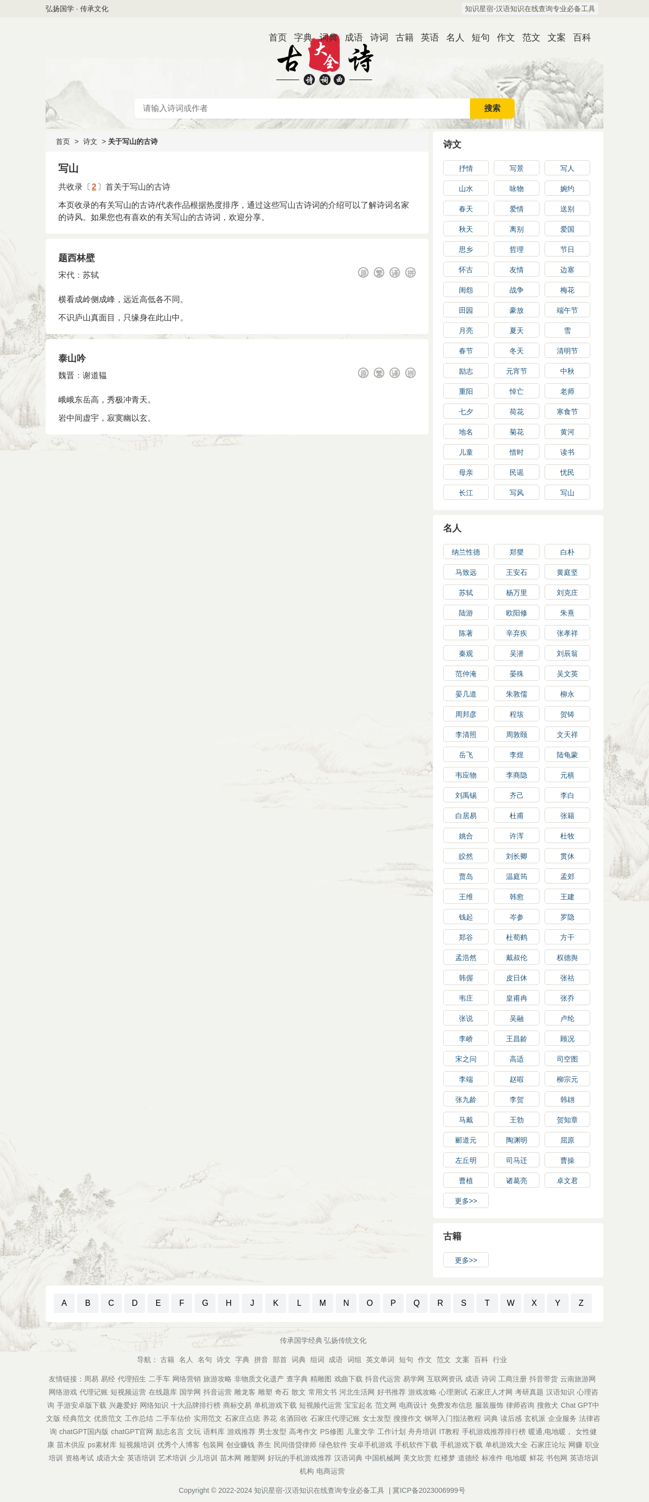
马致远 (466, 572)
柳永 (567, 694)
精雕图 (321, 1379)
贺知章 (567, 1120)
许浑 (517, 836)
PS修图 (332, 1431)
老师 (567, 391)
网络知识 (154, 1405)
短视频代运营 (320, 1405)
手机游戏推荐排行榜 (494, 1431)
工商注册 (512, 1379)
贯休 (567, 856)
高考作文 (303, 1431)
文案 (553, 37)
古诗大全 (324, 57)
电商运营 (330, 1471)
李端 (466, 1079)
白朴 (567, 552)
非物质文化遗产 (259, 1379)
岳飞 (466, 755)
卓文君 (567, 1181)
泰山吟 (72, 358)
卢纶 (567, 1018)
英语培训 (141, 1458)
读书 (567, 452)
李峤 (466, 1039)
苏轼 (91, 275)
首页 (274, 37)
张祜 (567, 978)
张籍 (567, 816)
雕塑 (265, 1392)
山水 (466, 189)
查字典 (297, 1379)
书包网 (556, 1458)
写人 (567, 168)
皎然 (466, 856)
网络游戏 (63, 1392)
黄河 (567, 432)
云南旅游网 (578, 1379)
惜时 (517, 452)
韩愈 (517, 897)
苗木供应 (71, 1445)
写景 (517, 168)
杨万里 (516, 593)
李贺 (517, 1099)
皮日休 (516, 978)
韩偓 (466, 978)
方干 (567, 937)
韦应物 (466, 775)
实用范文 (208, 1418)
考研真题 (529, 1392)
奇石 (282, 1392)
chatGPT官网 (132, 1431)
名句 (205, 1360)
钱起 (466, 917)
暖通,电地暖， (550, 1431)
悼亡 (517, 391)
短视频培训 (137, 1445)
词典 (324, 37)
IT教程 (449, 1431)
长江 (466, 493)
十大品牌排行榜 (196, 1405)
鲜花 (536, 1458)
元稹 (567, 775)
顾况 (567, 1039)
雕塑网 (254, 1458)
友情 (517, 270)
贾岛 (466, 876)
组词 (317, 1360)
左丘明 (466, 1160)
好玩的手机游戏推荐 (300, 1458)
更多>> (466, 1201)
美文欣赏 (417, 1458)
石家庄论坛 (548, 1445)
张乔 (567, 998)
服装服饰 (489, 1405)
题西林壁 (76, 258)
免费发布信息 (451, 1405)
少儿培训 (203, 1458)
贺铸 (567, 714)
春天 (466, 209)
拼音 (261, 1360)
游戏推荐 (241, 1431)
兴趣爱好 (123, 1405)
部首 (280, 1360)
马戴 (466, 1120)
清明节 (567, 351)
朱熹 (567, 613)
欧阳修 (516, 613)
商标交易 (237, 1405)
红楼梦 (444, 1458)
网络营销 (186, 1379)
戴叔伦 (516, 958)
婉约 (567, 189)
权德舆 (567, 958)
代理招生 (132, 1379)
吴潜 (517, 653)
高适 (517, 1059)
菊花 (517, 432)
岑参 (517, 917)
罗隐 (567, 917)
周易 (91, 1379)
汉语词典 (348, 1458)
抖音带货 (543, 1379)
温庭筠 (516, 876)
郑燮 (517, 552)
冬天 (517, 351)
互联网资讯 (444, 1379)
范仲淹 (466, 674)
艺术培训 (172, 1458)
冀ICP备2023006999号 (428, 1490)
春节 (466, 351)
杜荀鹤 (516, 937)
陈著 (466, 633)
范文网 (385, 1405)
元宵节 (516, 371)
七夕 (466, 412)
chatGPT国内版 (84, 1431)
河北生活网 (357, 1392)
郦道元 (466, 1140)
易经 (108, 1379)
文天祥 (567, 734)
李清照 (466, 734)
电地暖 (516, 1458)
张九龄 (466, 1099)
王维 (466, 897)
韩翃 (567, 1099)
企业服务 (562, 1418)
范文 (527, 37)
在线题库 (163, 1392)
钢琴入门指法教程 (452, 1418)
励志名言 (170, 1431)
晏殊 (517, 674)
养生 (264, 1445)
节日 (567, 249)
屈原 (567, 1140)
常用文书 (322, 1392)
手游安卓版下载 (81, 1405)
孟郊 (567, 876)
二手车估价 (173, 1418)
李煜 (517, 755)
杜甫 (517, 816)
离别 (517, 229)
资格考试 (79, 1458)
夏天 (517, 330)
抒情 (466, 168)
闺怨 (466, 290)
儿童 (466, 452)
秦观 (466, 653)
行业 (500, 1360)
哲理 (517, 249)
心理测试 (453, 1392)
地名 (466, 432)
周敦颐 (516, 734)
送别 (567, 209)
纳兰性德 (466, 552)
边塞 (567, 270)
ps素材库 (102, 1445)
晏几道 (466, 694)
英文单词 (380, 1360)
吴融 (517, 1018)
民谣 (517, 472)
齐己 (517, 795)
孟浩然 (466, 958)
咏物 (517, 189)
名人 (451, 37)
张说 (466, 1018)
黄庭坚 (567, 572)
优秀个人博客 (178, 1445)
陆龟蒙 (567, 755)
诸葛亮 (516, 1181)
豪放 (517, 310)
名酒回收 (293, 1418)
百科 (578, 37)
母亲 (466, 472)
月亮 (466, 330)
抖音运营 (217, 1392)
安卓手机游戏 (371, 1445)
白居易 (466, 816)
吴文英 (567, 674)
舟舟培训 (422, 1431)
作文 (502, 37)
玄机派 (535, 1418)
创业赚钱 (240, 1445)
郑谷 (466, 937)
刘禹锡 (466, 795)
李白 (567, 795)
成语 (350, 37)
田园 (466, 310)
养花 (270, 1418)
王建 (567, 897)
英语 (426, 37)
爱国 (567, 229)
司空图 (567, 1059)
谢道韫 (95, 375)
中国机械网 (383, 1458)
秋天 (466, 229)
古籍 (400, 37)
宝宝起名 (358, 1405)
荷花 (517, 412)
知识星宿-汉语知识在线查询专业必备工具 (530, 9)
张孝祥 (567, 633)
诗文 (90, 141)
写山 (567, 493)
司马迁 (516, 1160)
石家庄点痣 (242, 1418)
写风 (517, 493)
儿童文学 (360, 1431)
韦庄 (466, 998)
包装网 (213, 1445)
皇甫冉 (516, 998)
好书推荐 (391, 1392)
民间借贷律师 (295, 1445)
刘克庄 (567, 593)
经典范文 (77, 1418)
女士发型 (377, 1418)
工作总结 (139, 1418)
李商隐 (516, 775)
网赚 (575, 1445)
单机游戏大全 (506, 1445)
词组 (354, 1360)
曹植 (466, 1181)
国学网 (190, 1392)
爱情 (517, 209)
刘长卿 (516, 856)
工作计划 (391, 1431)
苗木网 (230, 1458)
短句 (477, 37)
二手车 (159, 1379)
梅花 (567, 290)
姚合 (466, 836)
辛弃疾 (516, 633)
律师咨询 (520, 1405)
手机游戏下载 (461, 1445)
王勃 (517, 1120)
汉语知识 (560, 1392)
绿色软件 (333, 1445)
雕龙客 (245, 1392)
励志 (466, 371)
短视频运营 (128, 1392)
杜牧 (567, 836)
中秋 (567, 371)
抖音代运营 (383, 1379)
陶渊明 (516, 1140)
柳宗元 (567, 1079)
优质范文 (108, 1418)
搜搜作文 (407, 1418)
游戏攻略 (422, 1392)
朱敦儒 (516, 694)
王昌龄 (516, 1039)
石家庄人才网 (491, 1392)
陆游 (466, 613)
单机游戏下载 (275, 1405)
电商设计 (413, 1405)
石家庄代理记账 (335, 1418)
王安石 (516, 572)
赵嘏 (517, 1079)
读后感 (511, 1418)
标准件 (492, 1458)
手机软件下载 (416, 1445)
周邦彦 (466, 714)
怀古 (466, 270)
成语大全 (110, 1458)
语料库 (214, 1431)
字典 (299, 37)
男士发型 (272, 1431)
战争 (517, 290)
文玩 (194, 1431)
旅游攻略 (217, 1379)
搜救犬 (547, 1405)
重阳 (466, 391)
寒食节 (567, 412)
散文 (299, 1392)
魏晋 (66, 375)
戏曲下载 (348, 1379)
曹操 (567, 1160)
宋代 (66, 275)
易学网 (413, 1379)
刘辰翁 (567, 653)
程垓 (517, 714)
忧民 (567, 472)
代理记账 (94, 1392)
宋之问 (466, 1059)
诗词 (375, 37)
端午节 (567, 310)
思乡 (466, 249)
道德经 (468, 1458)
